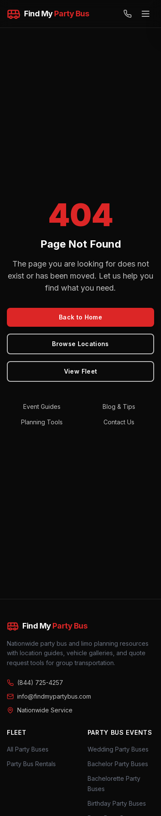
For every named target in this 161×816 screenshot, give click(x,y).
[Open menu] (145, 13)
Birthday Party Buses (117, 803)
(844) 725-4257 (35, 682)
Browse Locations (80, 343)
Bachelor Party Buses (118, 763)
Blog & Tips (119, 406)
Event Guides (42, 406)
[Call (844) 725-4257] (127, 13)
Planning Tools (42, 422)
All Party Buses (28, 749)
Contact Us (118, 422)
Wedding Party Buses (118, 749)
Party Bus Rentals (31, 763)
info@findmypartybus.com (49, 696)
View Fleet (80, 371)
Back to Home (80, 317)
